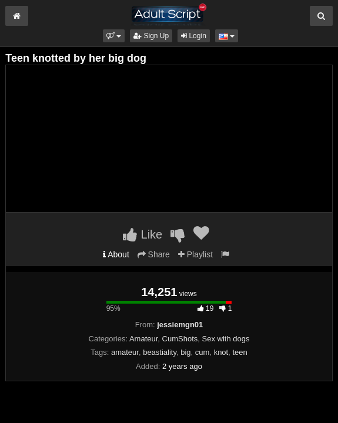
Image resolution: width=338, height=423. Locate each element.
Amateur (143, 338)
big (185, 352)
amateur (125, 352)
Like (142, 234)
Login (193, 36)
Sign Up (151, 36)
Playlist (195, 254)
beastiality (159, 352)
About (116, 254)
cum (202, 352)
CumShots (180, 338)
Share (154, 254)
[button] (114, 35)
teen (239, 352)
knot (221, 352)
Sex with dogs (226, 338)
